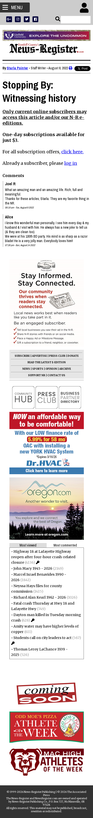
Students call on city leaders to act (42, 638)
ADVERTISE (39, 356)
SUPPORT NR (36, 375)
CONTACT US (56, 375)
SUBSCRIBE (22, 356)
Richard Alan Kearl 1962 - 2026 (39, 597)
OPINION (51, 368)
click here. (72, 152)
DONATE (73, 356)
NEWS (26, 368)
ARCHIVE (65, 368)
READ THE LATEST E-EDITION (47, 362)
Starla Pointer (17, 68)
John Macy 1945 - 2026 (32, 568)
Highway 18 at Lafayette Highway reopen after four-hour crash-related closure (43, 557)
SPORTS (37, 368)
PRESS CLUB (57, 356)
